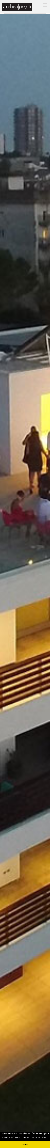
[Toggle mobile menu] (45, 5)
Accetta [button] (25, 1144)
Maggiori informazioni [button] (36, 1137)
